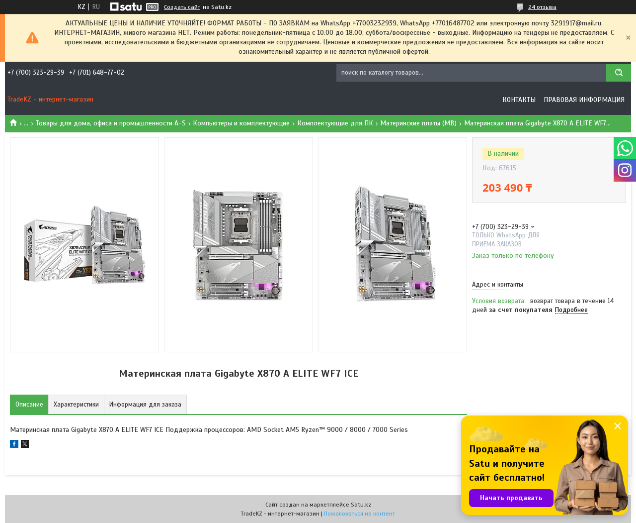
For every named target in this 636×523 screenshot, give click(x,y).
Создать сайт (182, 6)
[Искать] (618, 73)
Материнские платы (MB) (418, 123)
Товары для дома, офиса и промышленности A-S (111, 123)
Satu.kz (361, 504)
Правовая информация (584, 100)
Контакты (519, 100)
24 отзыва (542, 6)
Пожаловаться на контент (359, 513)
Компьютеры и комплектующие (241, 123)
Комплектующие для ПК (335, 123)
